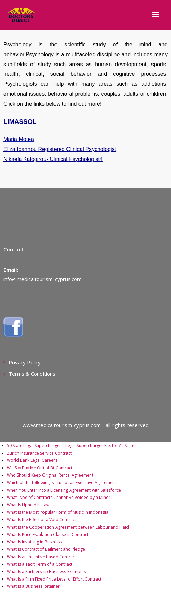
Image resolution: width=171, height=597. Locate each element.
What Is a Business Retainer (33, 586)
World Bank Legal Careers (32, 460)
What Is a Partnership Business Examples (46, 571)
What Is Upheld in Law (28, 505)
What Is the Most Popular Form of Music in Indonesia (57, 512)
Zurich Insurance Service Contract (39, 453)
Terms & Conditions (32, 373)
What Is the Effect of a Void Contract (41, 520)
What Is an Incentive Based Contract (41, 557)
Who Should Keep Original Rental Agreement (50, 475)
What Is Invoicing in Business (34, 542)
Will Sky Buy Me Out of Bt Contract (39, 468)
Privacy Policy (25, 362)
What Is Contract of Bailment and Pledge (46, 549)
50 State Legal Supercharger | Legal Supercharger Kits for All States (71, 445)
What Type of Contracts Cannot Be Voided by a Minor (58, 497)
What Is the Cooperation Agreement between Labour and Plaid (68, 527)
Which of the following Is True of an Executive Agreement (61, 482)
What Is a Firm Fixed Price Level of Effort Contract (54, 579)
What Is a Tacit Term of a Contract (39, 564)
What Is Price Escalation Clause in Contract (47, 534)
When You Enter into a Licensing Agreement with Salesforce (64, 490)
